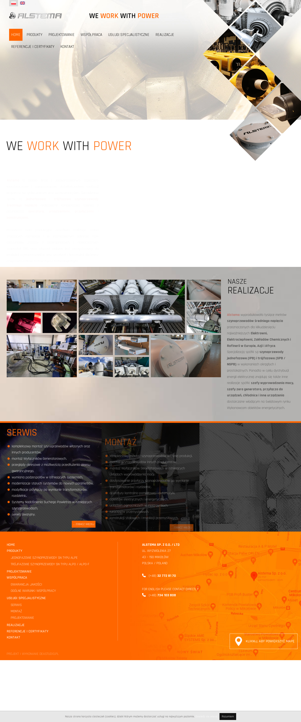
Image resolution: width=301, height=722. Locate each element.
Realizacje (164, 34)
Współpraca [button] (91, 34)
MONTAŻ (16, 611)
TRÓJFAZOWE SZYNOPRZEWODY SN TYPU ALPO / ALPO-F (50, 564)
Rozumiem (228, 716)
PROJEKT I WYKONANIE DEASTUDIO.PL (33, 653)
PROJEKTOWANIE (61, 34)
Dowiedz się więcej (206, 716)
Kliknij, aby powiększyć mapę (270, 641)
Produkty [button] (34, 34)
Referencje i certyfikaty (32, 46)
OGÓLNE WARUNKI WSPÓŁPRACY (33, 590)
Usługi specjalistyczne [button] (128, 34)
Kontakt (67, 46)
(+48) (159, 575)
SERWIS (16, 605)
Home (15, 34)
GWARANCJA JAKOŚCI (26, 584)
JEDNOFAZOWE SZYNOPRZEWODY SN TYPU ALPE (44, 557)
